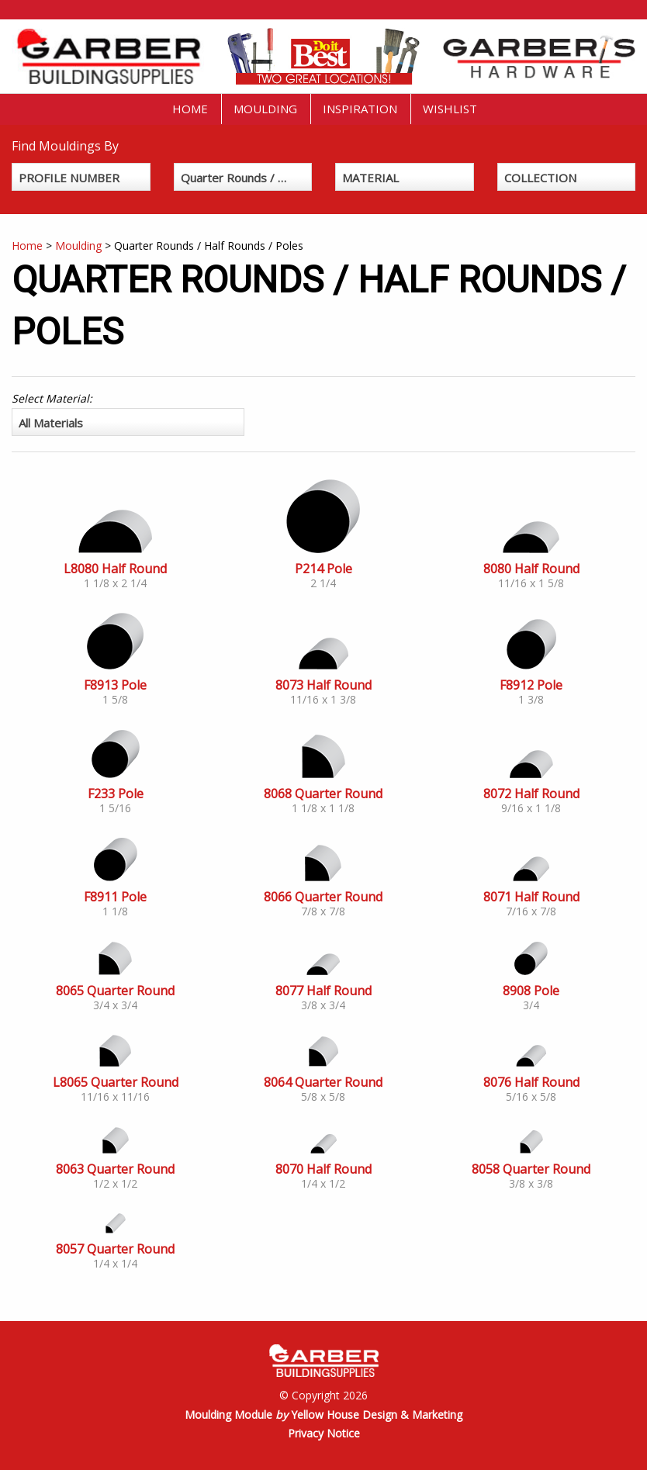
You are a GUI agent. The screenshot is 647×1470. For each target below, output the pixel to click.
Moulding (265, 108)
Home (190, 108)
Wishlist (450, 108)
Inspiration (360, 108)
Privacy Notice (324, 1433)
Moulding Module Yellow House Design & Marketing (323, 1414)
